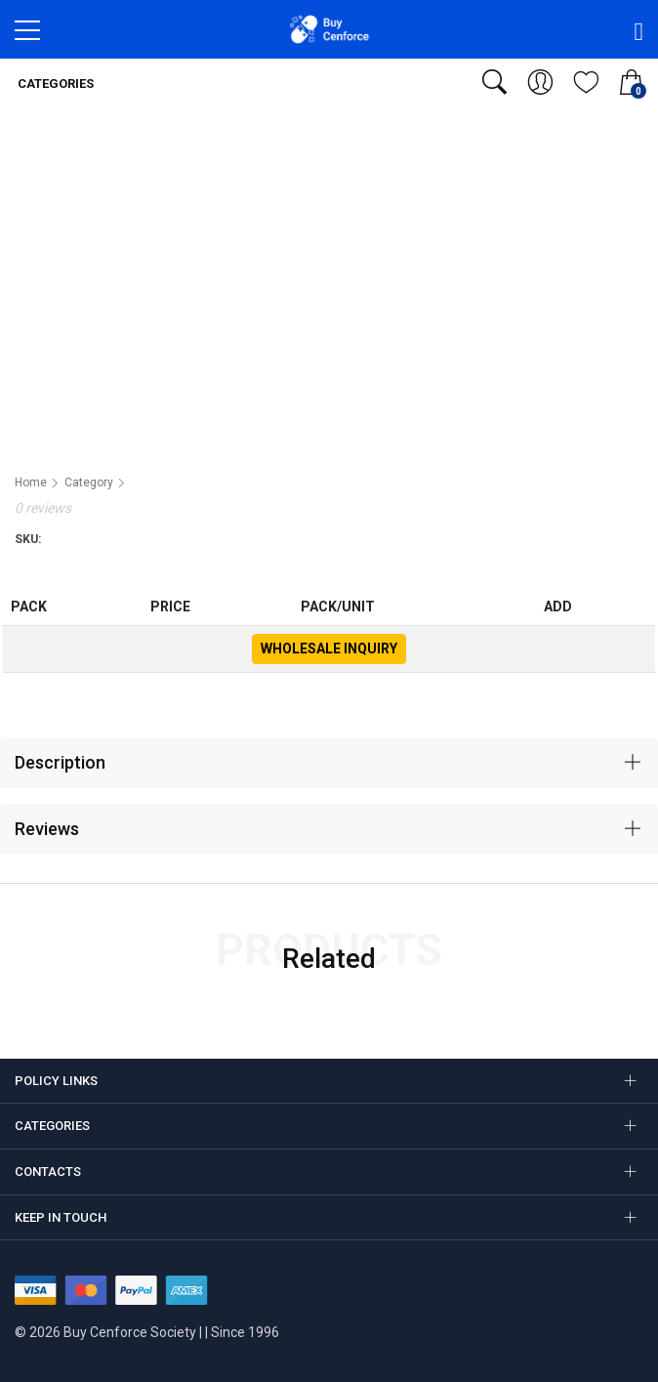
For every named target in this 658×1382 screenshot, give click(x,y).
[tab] (329, 762)
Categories (54, 83)
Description (60, 762)
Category (88, 482)
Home (31, 482)
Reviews (47, 828)
